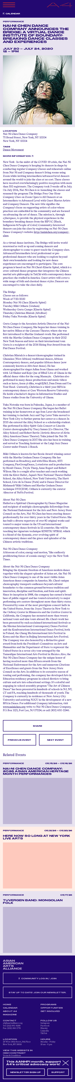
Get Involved (50, 1011)
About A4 (10, 1011)
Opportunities (51, 1008)
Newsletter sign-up (25, 1072)
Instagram (45, 1023)
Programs (48, 1004)
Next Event (55, 740)
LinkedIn (44, 1031)
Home (7, 1004)
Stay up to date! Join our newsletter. (37, 992)
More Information (17, 156)
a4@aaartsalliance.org (13, 1023)
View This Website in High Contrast (17, 1052)
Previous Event (19, 740)
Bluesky (44, 1028)
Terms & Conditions (12, 1056)
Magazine (10, 1015)
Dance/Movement (13, 150)
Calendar (13, 14)
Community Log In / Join (37, 978)
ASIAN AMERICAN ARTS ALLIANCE (13, 964)
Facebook (44, 1026)
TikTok (43, 1033)
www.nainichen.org (14, 707)
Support (58, 1072)
